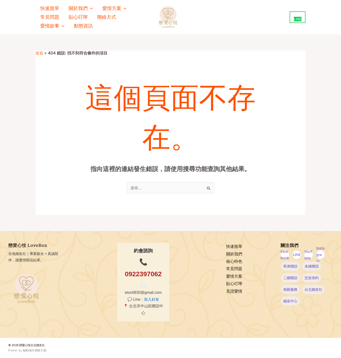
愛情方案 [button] (114, 8)
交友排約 (312, 277)
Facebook (285, 254)
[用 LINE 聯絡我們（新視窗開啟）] (297, 17)
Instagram (320, 254)
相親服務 (290, 289)
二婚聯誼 (290, 277)
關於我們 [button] (81, 8)
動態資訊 (83, 26)
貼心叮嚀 (78, 17)
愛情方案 (234, 276)
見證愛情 (234, 291)
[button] (90, 8)
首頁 (40, 53)
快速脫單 (49, 8)
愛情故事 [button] (52, 26)
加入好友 (151, 299)
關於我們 (234, 254)
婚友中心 (290, 301)
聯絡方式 (106, 17)
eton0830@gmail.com (143, 292)
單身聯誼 (290, 266)
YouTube (308, 254)
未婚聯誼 (312, 266)
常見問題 (49, 17)
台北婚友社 (313, 289)
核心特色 (234, 261)
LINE (297, 254)
